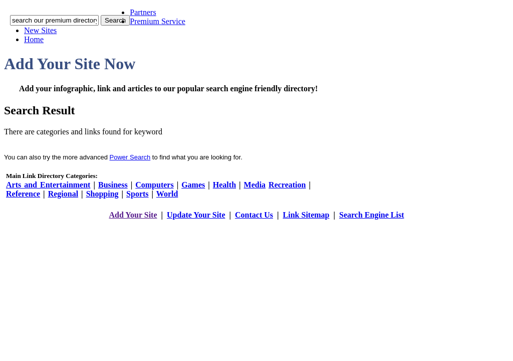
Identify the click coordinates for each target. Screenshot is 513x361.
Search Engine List (371, 215)
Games (193, 184)
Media (255, 184)
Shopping (102, 194)
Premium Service (157, 21)
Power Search (130, 157)
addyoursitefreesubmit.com (226, 225)
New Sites (40, 30)
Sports (137, 194)
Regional (63, 194)
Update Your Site (196, 215)
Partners (143, 12)
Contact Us (254, 215)
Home (34, 39)
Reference (23, 194)
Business (113, 184)
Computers (154, 184)
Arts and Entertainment (48, 184)
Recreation (287, 184)
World (167, 194)
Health (224, 184)
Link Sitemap (306, 215)
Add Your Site (133, 215)
